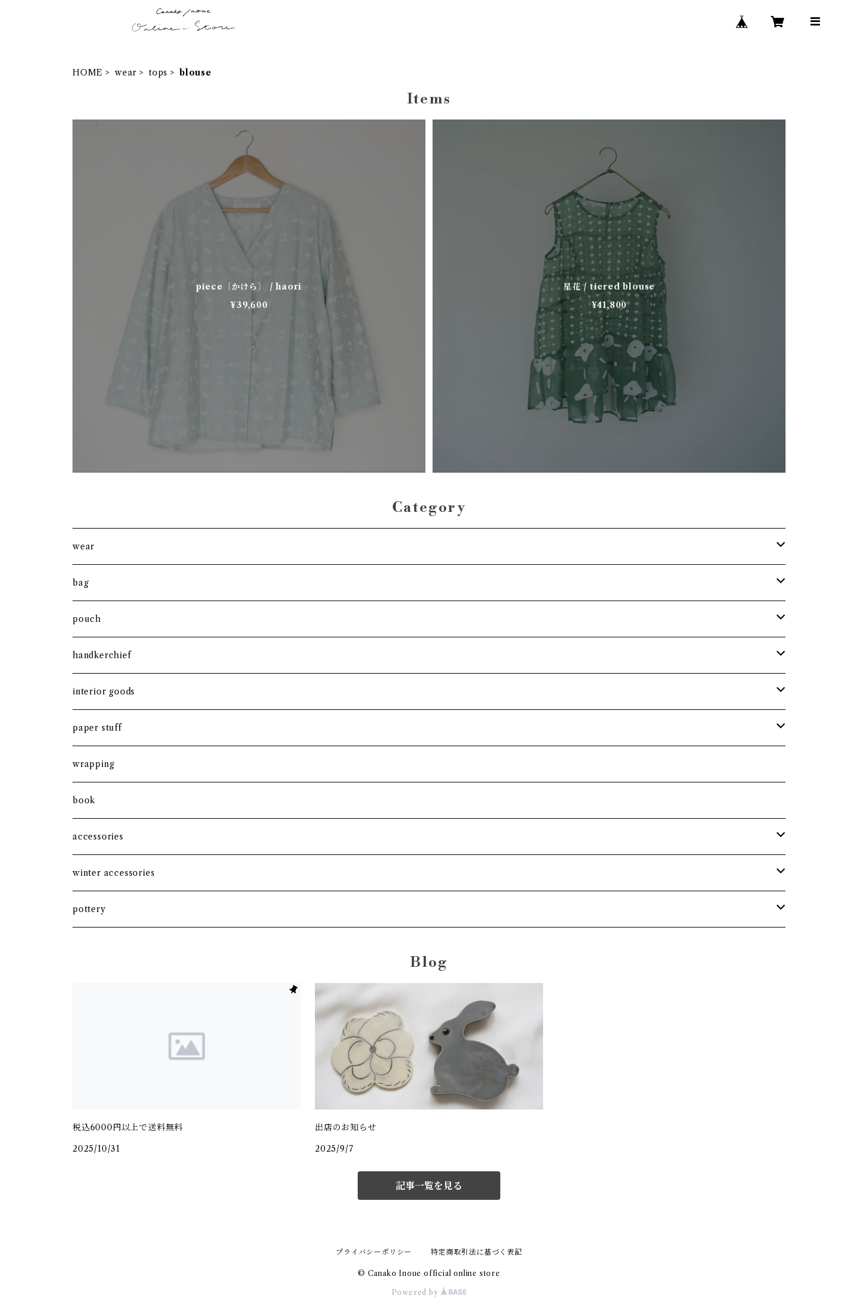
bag (80, 582)
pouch (86, 619)
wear (126, 72)
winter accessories (113, 872)
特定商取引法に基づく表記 (476, 1251)
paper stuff (97, 727)
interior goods (103, 691)
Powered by (429, 1292)
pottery (89, 909)
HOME (87, 72)
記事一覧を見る (429, 1186)
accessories (98, 836)
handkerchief (101, 655)
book (84, 800)
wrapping (93, 764)
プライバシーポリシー (374, 1251)
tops (158, 72)
